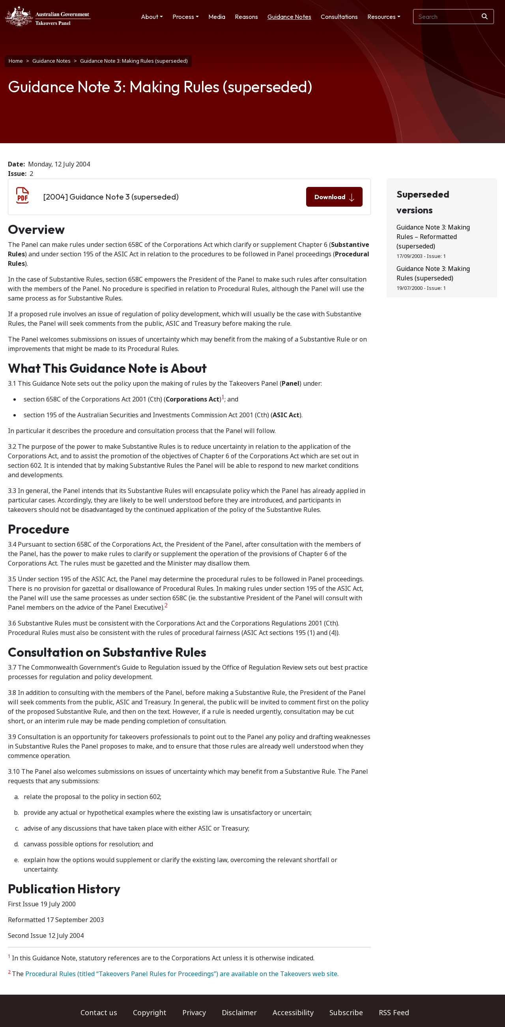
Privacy (194, 1013)
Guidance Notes (289, 17)
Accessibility (293, 1013)
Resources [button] (381, 17)
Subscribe (346, 1013)
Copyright (149, 1013)
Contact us (98, 1013)
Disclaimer (239, 1013)
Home (16, 61)
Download (334, 197)
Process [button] (183, 17)
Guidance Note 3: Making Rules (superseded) (433, 273)
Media (216, 17)
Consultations (339, 17)
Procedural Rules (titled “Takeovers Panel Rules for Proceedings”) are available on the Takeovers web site (181, 973)
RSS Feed (394, 1013)
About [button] (149, 17)
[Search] (484, 16)
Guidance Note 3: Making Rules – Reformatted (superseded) (433, 237)
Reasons (246, 17)
